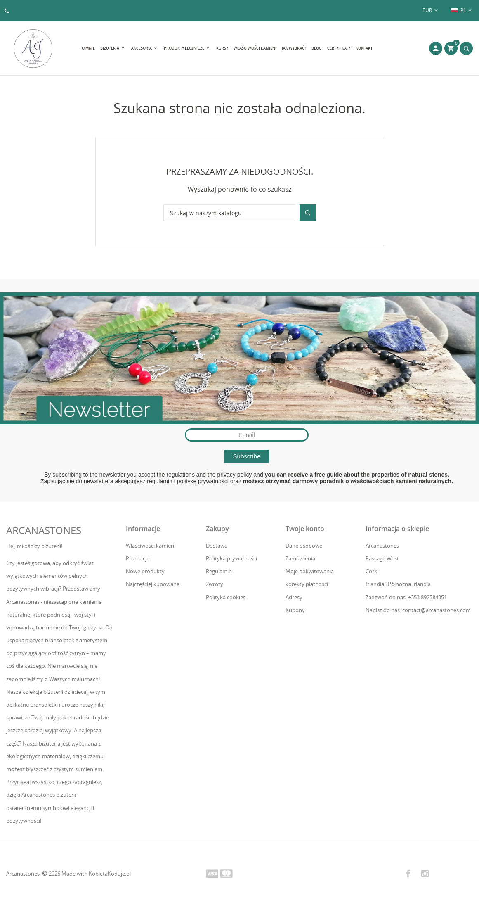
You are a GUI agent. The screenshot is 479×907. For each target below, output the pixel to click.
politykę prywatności (203, 481)
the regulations (176, 474)
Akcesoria (142, 48)
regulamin (159, 481)
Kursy (222, 48)
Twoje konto (305, 528)
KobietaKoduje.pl (110, 873)
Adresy (294, 597)
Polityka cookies (225, 597)
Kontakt (364, 48)
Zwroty (214, 584)
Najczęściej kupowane (152, 584)
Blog (316, 48)
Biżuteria (110, 48)
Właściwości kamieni (255, 48)
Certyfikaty (338, 48)
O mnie (88, 48)
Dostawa (216, 545)
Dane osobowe (304, 545)
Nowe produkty (145, 571)
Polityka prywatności (231, 558)
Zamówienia (300, 558)
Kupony (295, 610)
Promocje (137, 558)
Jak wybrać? (294, 48)
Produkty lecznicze (184, 48)
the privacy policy (230, 474)
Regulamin (219, 571)
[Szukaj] (229, 212)
